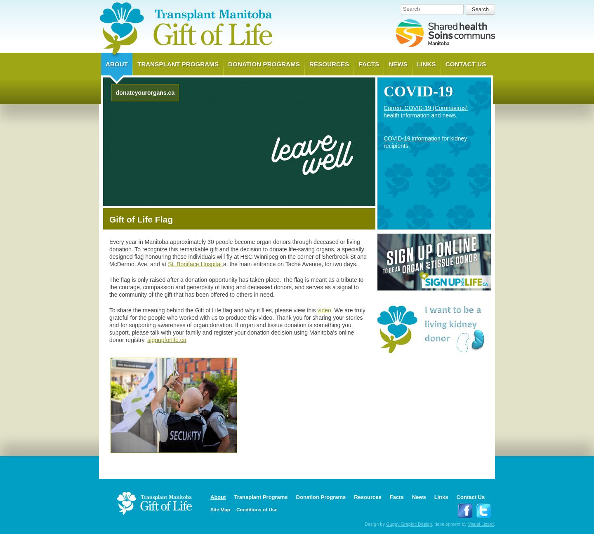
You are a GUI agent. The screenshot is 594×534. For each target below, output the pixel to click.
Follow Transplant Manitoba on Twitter (483, 511)
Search (411, 9)
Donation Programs (264, 64)
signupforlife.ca (166, 340)
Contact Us (466, 64)
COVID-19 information (412, 138)
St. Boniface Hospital (195, 264)
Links (426, 64)
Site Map (220, 509)
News (398, 64)
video (324, 310)
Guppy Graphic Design (409, 524)
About (117, 64)
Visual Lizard (481, 524)
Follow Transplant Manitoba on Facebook (465, 511)
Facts (368, 64)
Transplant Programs (178, 64)
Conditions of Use (257, 509)
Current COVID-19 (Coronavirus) (426, 108)
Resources (329, 64)
